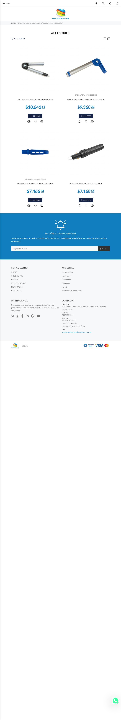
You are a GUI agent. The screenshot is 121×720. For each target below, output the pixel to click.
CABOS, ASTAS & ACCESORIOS (41, 23)
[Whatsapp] (12, 686)
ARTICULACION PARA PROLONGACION (60, 150)
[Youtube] (38, 686)
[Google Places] (32, 686)
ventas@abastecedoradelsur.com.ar (76, 702)
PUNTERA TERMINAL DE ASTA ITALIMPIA (60, 419)
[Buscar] (103, 3)
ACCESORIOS (58, 23)
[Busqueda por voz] (96, 3)
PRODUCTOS (23, 23)
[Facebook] (22, 686)
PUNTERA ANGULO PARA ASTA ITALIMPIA (60, 284)
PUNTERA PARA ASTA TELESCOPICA (60, 554)
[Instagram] (17, 686)
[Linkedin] (27, 686)
